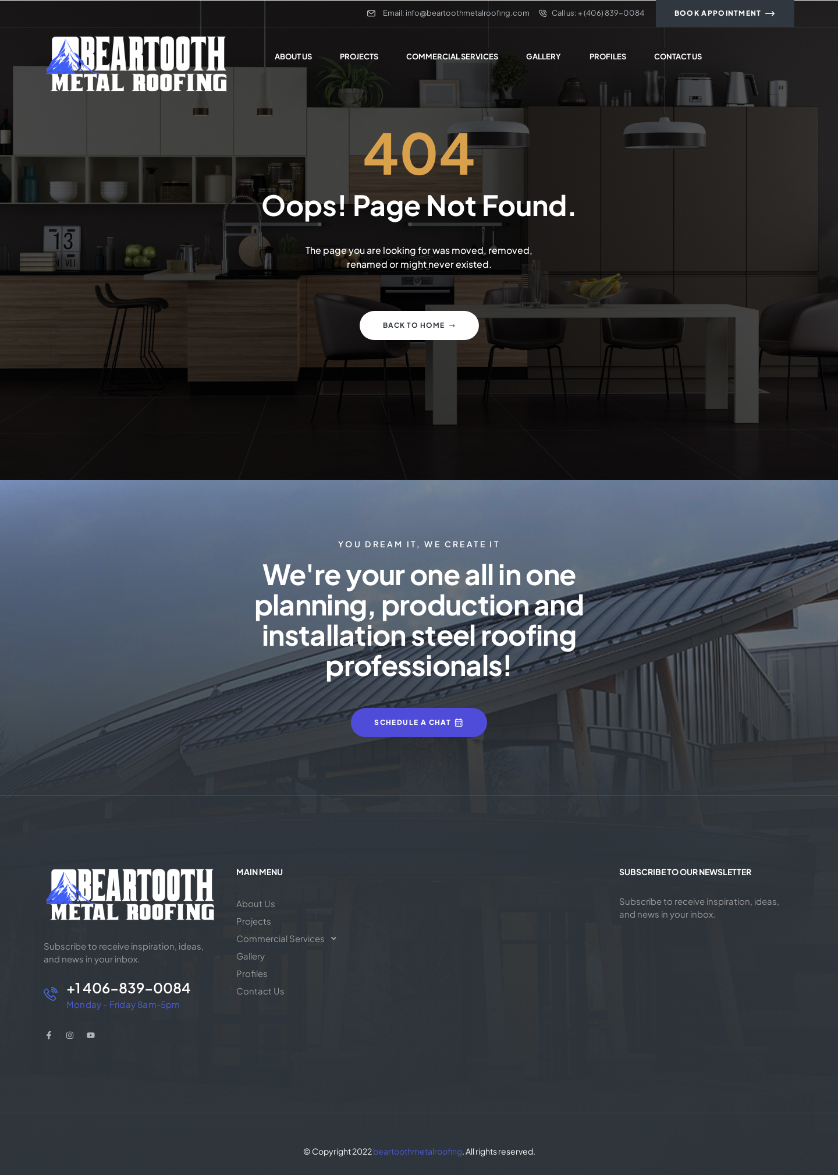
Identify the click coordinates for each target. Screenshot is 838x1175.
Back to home (419, 325)
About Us (255, 903)
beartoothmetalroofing (417, 1151)
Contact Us (260, 990)
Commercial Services (289, 938)
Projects (253, 920)
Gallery (250, 955)
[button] (291, 938)
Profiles (252, 973)
